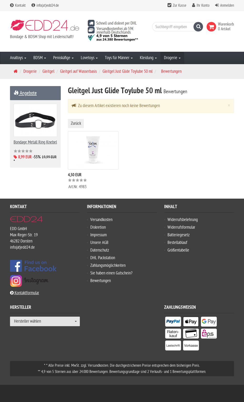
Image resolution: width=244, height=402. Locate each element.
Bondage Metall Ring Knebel (35, 142)
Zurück (76, 123)
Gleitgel (48, 71)
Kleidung (148, 57)
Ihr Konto (203, 5)
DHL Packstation (102, 257)
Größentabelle (178, 250)
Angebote (25, 93)
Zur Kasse (179, 5)
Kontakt (18, 5)
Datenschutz (99, 250)
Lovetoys (89, 57)
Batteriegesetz (179, 234)
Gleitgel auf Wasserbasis (78, 71)
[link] (212, 26)
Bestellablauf (177, 242)
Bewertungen (100, 280)
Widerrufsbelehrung (183, 219)
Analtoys (18, 57)
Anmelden (227, 5)
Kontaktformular (24, 292)
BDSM (39, 57)
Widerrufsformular (181, 227)
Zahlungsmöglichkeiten (108, 265)
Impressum (98, 234)
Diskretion (98, 227)
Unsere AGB (99, 242)
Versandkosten (101, 219)
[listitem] (173, 323)
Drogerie (172, 57)
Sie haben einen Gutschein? (111, 273)
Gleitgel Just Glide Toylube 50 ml (127, 71)
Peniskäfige (63, 57)
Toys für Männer (119, 57)
